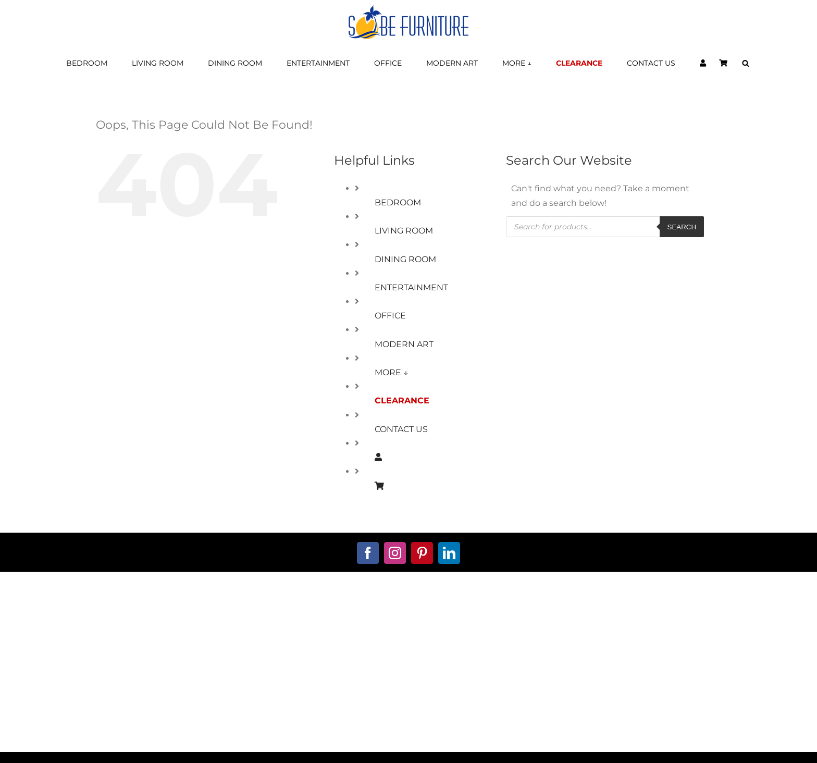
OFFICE (390, 316)
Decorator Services (306, 674)
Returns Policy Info (511, 659)
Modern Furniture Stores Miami (101, 734)
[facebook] (368, 553)
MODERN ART (404, 344)
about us (102, 614)
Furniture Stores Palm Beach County (708, 734)
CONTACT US (401, 429)
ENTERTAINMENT (411, 287)
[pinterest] (422, 553)
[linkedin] (449, 553)
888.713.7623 (102, 667)
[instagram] (395, 553)
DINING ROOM (405, 259)
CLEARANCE (402, 400)
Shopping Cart (306, 629)
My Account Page (306, 614)
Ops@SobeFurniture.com (102, 682)
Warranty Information (511, 674)
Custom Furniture (306, 659)
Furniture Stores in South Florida (204, 734)
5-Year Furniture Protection (511, 629)
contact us (102, 629)
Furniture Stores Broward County (497, 734)
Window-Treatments (306, 689)
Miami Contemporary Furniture (600, 734)
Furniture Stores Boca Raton (301, 734)
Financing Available (306, 644)
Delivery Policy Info (510, 689)
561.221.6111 (102, 653)
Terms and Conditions (511, 614)
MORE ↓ (391, 372)
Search (682, 227)
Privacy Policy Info (510, 644)
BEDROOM (398, 202)
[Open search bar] (745, 63)
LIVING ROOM (404, 231)
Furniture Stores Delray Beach (396, 734)
